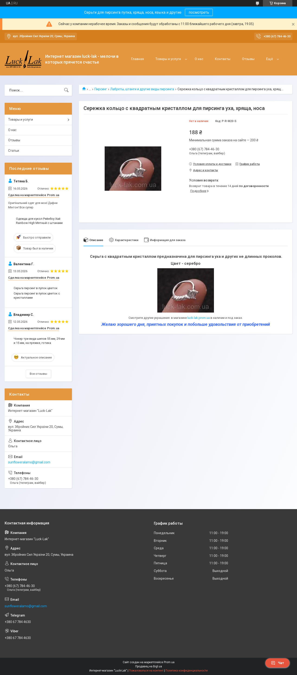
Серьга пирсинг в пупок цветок (36, 288)
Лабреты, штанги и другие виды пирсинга (142, 89)
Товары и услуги (168, 59)
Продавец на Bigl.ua (148, 666)
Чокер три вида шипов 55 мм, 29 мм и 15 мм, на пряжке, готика (39, 341)
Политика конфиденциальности (186, 670)
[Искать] (66, 90)
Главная (137, 59)
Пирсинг (100, 89)
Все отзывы (38, 373)
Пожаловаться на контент (146, 670)
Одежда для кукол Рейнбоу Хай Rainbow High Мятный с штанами (39, 221)
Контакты (222, 59)
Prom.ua (169, 662)
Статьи (13, 150)
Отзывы (248, 59)
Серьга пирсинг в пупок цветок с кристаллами (37, 295)
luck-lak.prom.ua (198, 318)
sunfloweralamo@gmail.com (29, 462)
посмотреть (199, 12)
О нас (199, 59)
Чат (277, 663)
